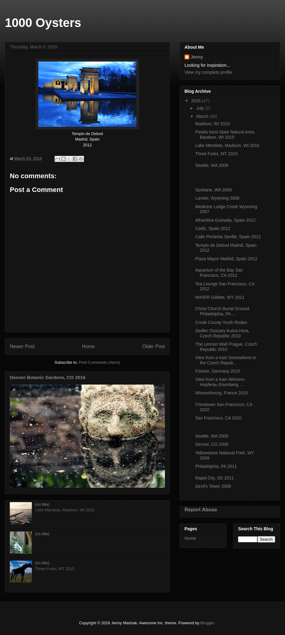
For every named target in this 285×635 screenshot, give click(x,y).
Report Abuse (200, 509)
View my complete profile (208, 72)
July (200, 108)
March (202, 116)
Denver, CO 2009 (211, 444)
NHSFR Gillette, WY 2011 (220, 297)
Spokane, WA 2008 (213, 189)
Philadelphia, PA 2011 (216, 466)
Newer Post (22, 346)
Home (88, 346)
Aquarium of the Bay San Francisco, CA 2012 (219, 273)
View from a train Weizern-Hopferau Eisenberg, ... (220, 382)
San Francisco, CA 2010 (218, 417)
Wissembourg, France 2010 (221, 392)
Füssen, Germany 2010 (217, 371)
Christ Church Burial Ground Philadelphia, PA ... (222, 311)
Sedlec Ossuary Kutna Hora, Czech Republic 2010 (222, 333)
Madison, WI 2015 (212, 123)
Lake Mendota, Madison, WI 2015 (227, 145)
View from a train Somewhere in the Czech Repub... (225, 360)
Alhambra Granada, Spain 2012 (225, 220)
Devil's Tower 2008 (213, 486)
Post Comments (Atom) (99, 362)
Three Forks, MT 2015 (216, 153)
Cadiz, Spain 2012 (212, 228)
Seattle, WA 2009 (211, 165)
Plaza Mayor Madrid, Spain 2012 (226, 258)
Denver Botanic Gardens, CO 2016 (48, 377)
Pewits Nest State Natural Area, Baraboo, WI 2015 (225, 135)
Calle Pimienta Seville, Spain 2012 (228, 236)
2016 (196, 100)
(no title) (42, 504)
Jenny (197, 56)
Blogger (207, 623)
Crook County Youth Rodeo (221, 322)
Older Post (153, 346)
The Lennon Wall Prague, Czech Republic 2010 (226, 347)
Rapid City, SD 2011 (214, 477)
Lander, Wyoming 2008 (217, 198)
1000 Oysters (43, 22)
